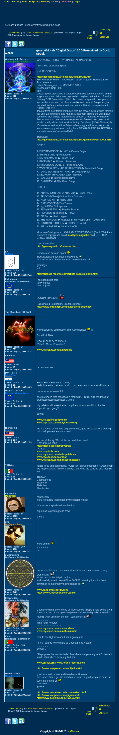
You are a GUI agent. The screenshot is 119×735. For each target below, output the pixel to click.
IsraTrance (73, 731)
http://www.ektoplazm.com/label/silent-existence (64, 306)
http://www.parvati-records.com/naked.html (61, 692)
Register (34, 1)
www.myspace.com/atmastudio (54, 349)
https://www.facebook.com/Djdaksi (56, 592)
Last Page (104, 37)
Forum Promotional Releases (39, 33)
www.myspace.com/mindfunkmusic (57, 631)
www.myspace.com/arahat (52, 457)
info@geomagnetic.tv (79, 235)
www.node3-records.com (71, 662)
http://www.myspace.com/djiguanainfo (58, 695)
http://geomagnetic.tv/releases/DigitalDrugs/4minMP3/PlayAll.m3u (74, 139)
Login (76, 1)
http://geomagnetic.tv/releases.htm (56, 246)
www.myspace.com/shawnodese (55, 628)
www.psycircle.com (48, 451)
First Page (89, 37)
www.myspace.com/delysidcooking (57, 422)
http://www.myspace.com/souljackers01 (59, 668)
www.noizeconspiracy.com (52, 419)
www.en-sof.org (46, 662)
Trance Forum (11, 1)
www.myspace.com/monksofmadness (58, 459)
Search (45, 1)
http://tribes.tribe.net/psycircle (54, 445)
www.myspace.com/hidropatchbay (56, 454)
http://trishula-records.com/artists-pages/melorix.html (67, 274)
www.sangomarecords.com (52, 590)
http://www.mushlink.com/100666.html (58, 698)
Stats (24, 1)
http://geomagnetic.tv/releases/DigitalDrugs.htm (64, 76)
